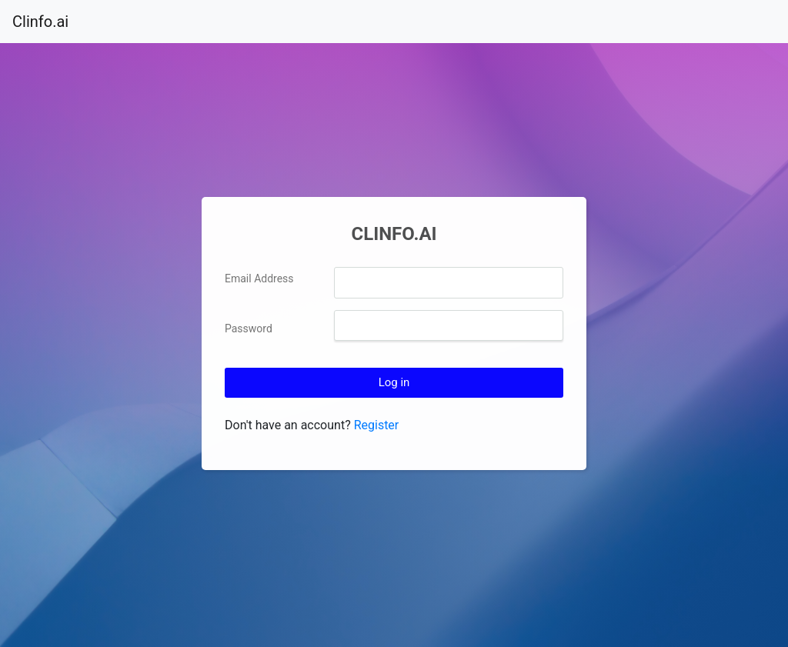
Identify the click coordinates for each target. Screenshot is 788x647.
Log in (394, 382)
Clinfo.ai (40, 21)
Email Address (259, 278)
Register (376, 425)
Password (248, 328)
